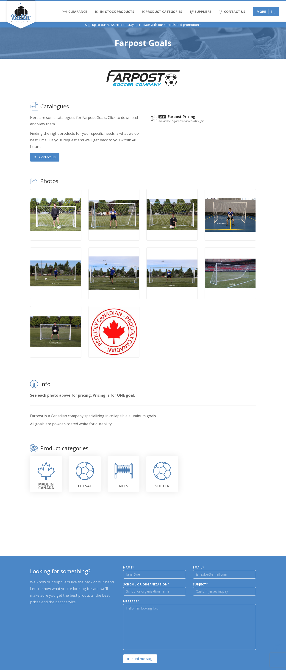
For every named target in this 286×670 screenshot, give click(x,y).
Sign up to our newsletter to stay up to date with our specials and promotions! (143, 24)
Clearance (74, 11)
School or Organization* (146, 584)
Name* (128, 567)
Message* (131, 601)
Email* (198, 567)
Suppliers (200, 11)
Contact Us (232, 11)
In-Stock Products (114, 11)
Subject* (200, 584)
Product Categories (162, 11)
